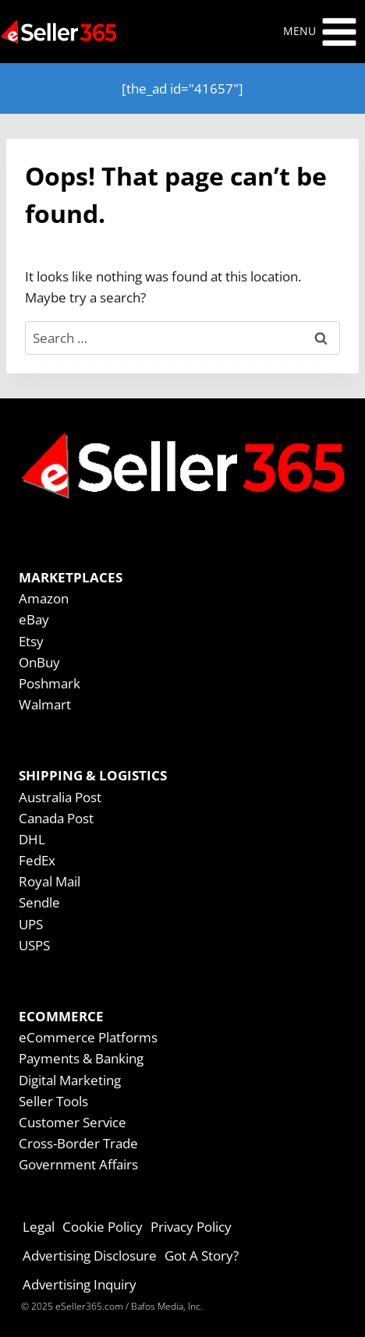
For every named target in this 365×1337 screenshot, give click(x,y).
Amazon (44, 598)
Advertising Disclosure (90, 1255)
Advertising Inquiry (79, 1284)
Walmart (45, 704)
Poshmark (49, 683)
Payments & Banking (81, 1058)
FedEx (37, 860)
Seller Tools (53, 1101)
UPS (31, 924)
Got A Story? (202, 1255)
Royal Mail (49, 881)
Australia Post (60, 797)
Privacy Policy (191, 1227)
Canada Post (56, 818)
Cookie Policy (102, 1227)
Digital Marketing (70, 1080)
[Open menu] (320, 31)
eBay (34, 619)
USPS (34, 945)
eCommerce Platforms (88, 1037)
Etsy (31, 641)
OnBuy (39, 662)
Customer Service (72, 1122)
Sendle (39, 902)
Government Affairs (78, 1164)
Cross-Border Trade (78, 1143)
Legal (39, 1227)
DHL (32, 839)
